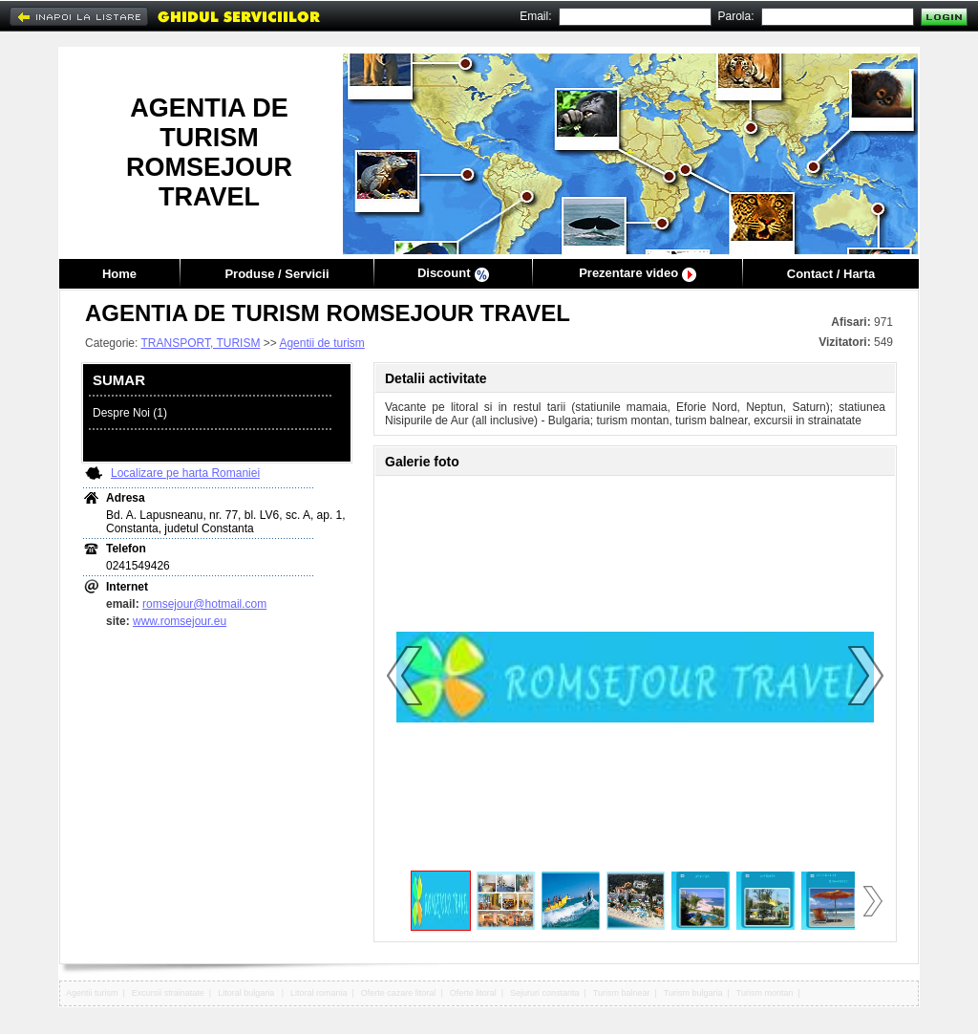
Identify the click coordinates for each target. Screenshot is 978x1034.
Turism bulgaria (693, 993)
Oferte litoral (473, 993)
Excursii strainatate (168, 993)
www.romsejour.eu (179, 621)
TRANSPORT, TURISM (200, 343)
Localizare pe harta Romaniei (185, 473)
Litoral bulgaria (247, 993)
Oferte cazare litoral (398, 993)
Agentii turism (92, 993)
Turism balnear (621, 993)
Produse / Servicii (276, 274)
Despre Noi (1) (130, 413)
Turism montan (765, 993)
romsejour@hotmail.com (204, 604)
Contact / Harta (831, 274)
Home (119, 274)
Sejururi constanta (545, 993)
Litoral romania (319, 993)
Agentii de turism (321, 343)
